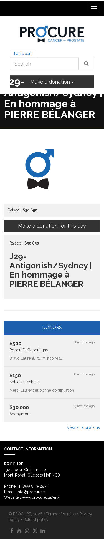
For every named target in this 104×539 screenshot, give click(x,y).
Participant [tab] (23, 53)
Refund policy (36, 519)
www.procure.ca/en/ (41, 497)
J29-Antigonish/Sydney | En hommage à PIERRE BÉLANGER (53, 98)
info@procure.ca (32, 492)
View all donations (83, 427)
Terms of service (61, 514)
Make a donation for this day (52, 226)
